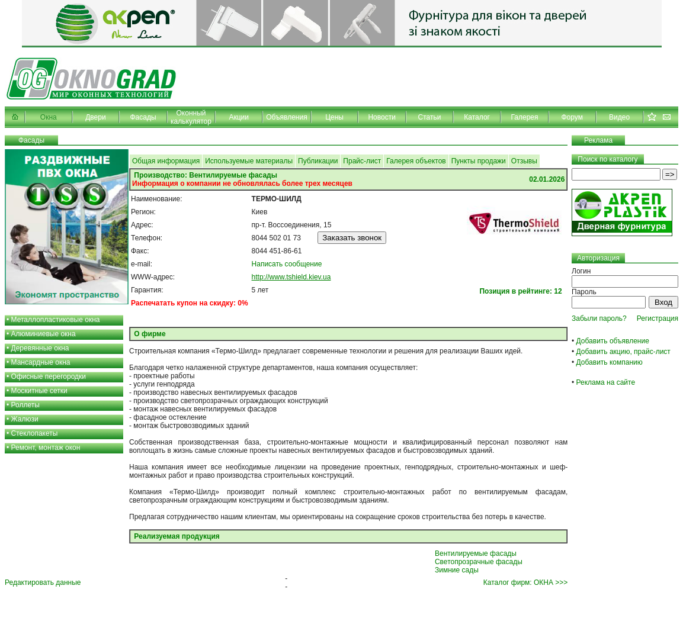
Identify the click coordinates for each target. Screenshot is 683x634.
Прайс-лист (362, 161)
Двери (95, 117)
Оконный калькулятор (191, 117)
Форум (571, 117)
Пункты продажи (478, 161)
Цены (334, 117)
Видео (619, 117)
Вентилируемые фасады (476, 553)
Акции (239, 117)
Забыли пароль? (599, 318)
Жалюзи (25, 419)
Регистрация (657, 318)
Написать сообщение (287, 264)
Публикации (318, 161)
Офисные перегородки (48, 376)
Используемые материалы (249, 161)
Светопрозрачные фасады (478, 562)
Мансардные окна (40, 362)
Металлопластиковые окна (55, 320)
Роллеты (25, 405)
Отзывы (524, 161)
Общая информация (166, 161)
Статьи (429, 117)
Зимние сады (457, 570)
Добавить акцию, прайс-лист (623, 351)
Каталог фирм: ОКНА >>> (525, 582)
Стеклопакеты (34, 433)
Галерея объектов (415, 161)
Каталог (477, 117)
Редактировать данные (43, 582)
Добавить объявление (612, 341)
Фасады (143, 117)
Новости (381, 117)
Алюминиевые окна (43, 334)
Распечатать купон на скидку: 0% (189, 303)
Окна (48, 117)
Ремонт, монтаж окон (46, 447)
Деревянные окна (40, 348)
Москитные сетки (39, 391)
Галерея (524, 117)
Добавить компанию (609, 362)
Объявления (286, 117)
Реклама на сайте (606, 382)
